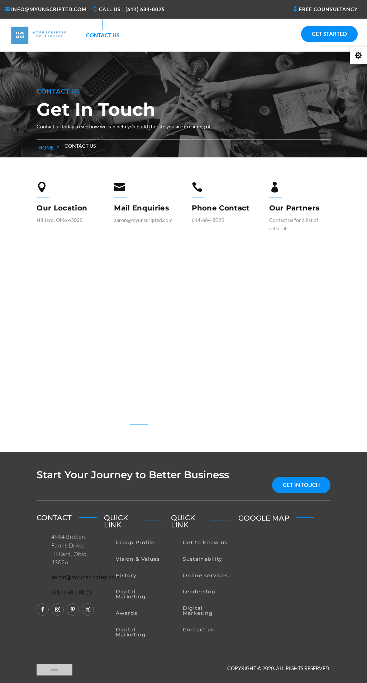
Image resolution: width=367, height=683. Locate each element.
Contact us (102, 35)
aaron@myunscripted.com (85, 576)
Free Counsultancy (328, 9)
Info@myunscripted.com (49, 9)
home (46, 147)
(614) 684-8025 (71, 592)
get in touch (301, 485)
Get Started (329, 33)
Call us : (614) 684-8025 (132, 9)
